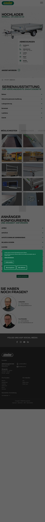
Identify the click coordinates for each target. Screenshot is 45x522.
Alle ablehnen (21, 267)
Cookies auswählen (9, 262)
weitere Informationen (9, 257)
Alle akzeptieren (10, 267)
